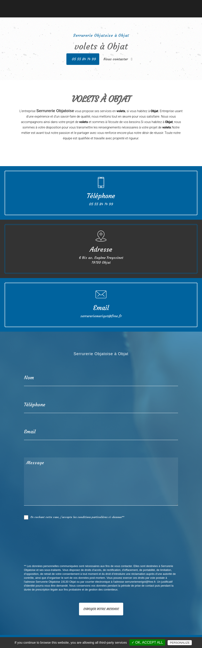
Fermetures (85, 5)
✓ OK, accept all (147, 642)
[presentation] (70, 551)
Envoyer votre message (101, 609)
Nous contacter (164, 5)
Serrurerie (66, 5)
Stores (118, 5)
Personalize (180, 642)
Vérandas (104, 5)
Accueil (31, 5)
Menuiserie (48, 5)
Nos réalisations (137, 5)
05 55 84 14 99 (84, 59)
